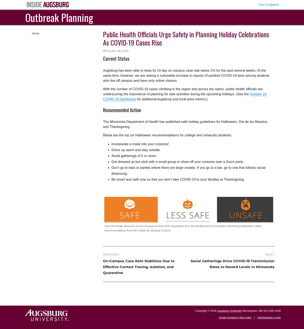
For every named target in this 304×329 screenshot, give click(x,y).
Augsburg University (229, 310)
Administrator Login (269, 317)
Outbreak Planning (59, 17)
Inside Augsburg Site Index (235, 317)
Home (35, 33)
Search (274, 4)
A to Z (263, 4)
